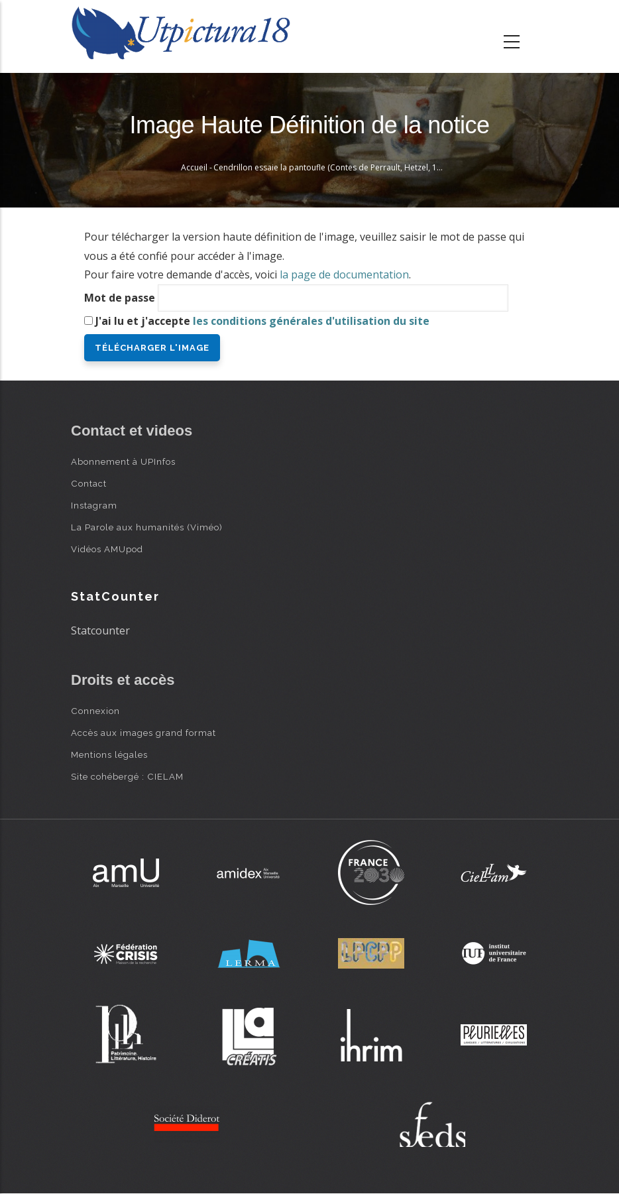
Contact (89, 483)
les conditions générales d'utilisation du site (311, 321)
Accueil (194, 167)
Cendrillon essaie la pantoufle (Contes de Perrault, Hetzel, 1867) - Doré (345, 167)
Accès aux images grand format (143, 732)
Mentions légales (109, 754)
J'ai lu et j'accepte (262, 321)
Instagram (94, 505)
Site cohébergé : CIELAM (127, 776)
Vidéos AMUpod (107, 549)
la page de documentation (344, 274)
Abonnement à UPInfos (123, 461)
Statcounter (100, 630)
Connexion (95, 710)
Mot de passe (119, 297)
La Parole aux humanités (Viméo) (147, 527)
